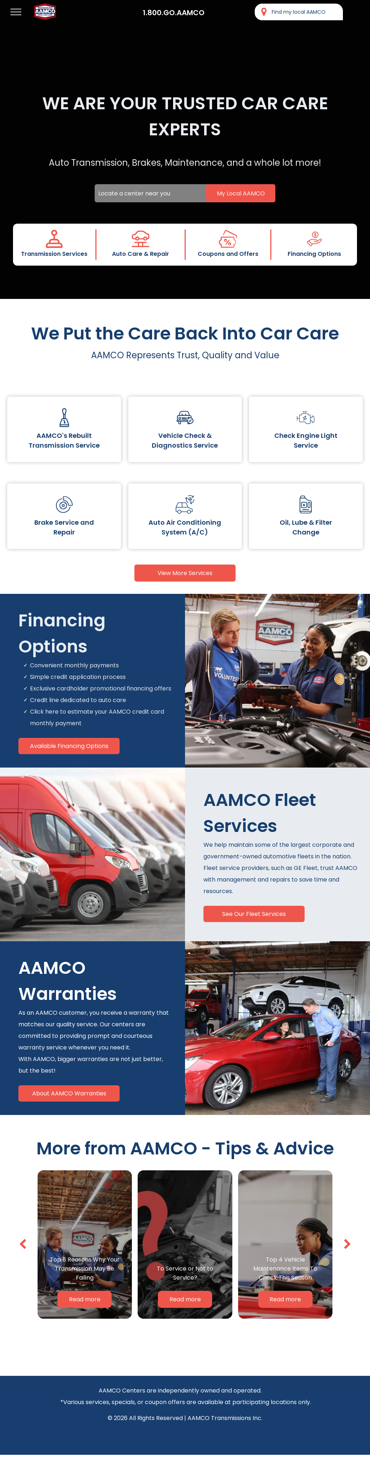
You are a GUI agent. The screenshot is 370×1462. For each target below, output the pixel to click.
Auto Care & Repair (140, 254)
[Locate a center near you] (185, 193)
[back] (22, 1244)
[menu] (16, 12)
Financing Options (314, 254)
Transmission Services (54, 254)
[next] (347, 1244)
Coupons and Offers (228, 254)
